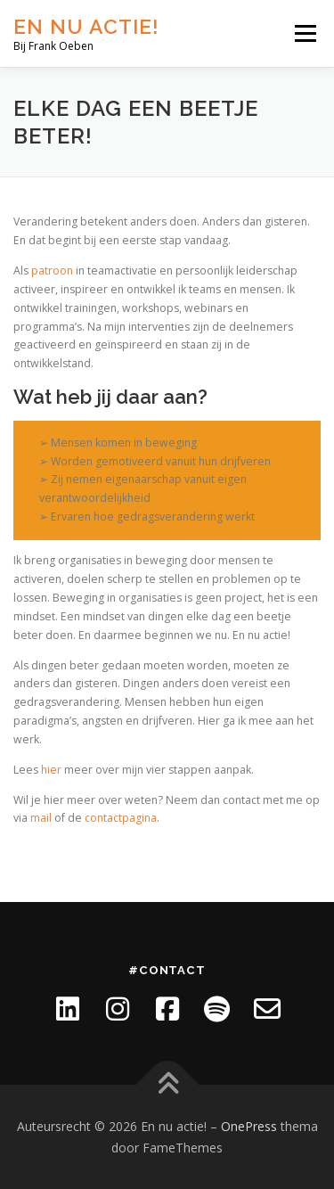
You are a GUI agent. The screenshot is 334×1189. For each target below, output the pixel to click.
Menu (304, 33)
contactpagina (121, 817)
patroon (52, 270)
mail (41, 817)
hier (51, 769)
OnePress (249, 1126)
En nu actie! (86, 26)
